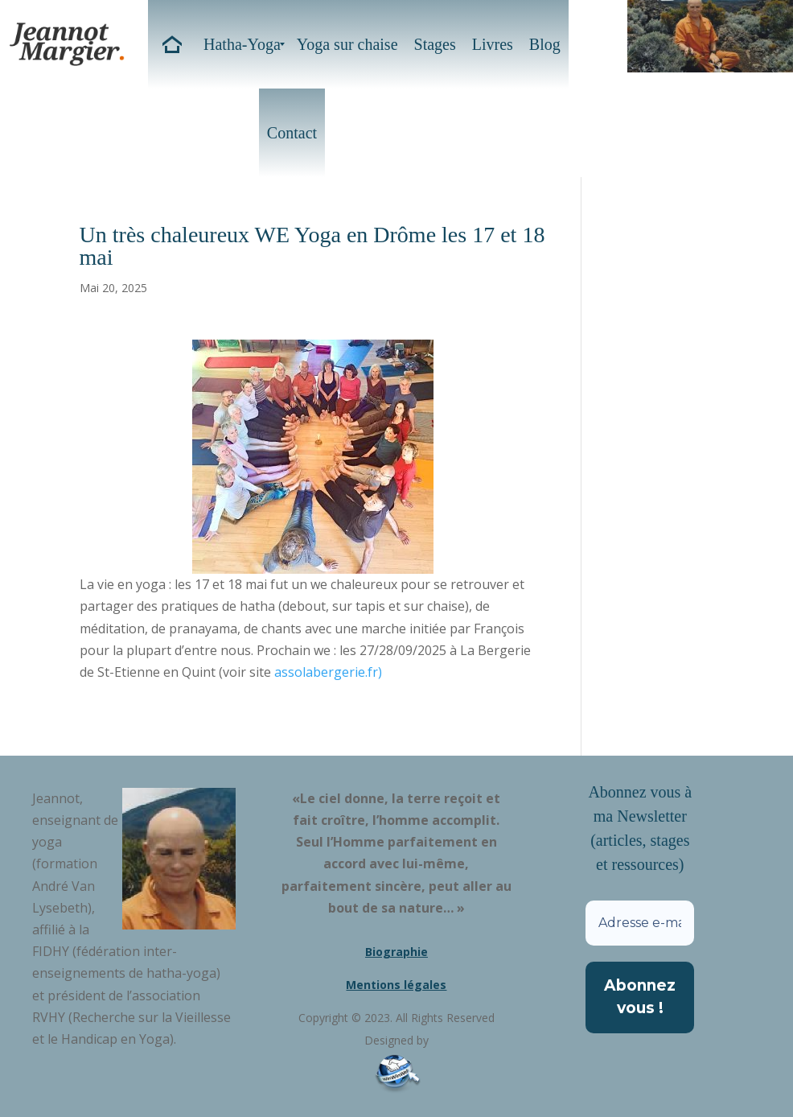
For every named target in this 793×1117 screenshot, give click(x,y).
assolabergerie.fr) (328, 672)
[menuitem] (171, 44)
